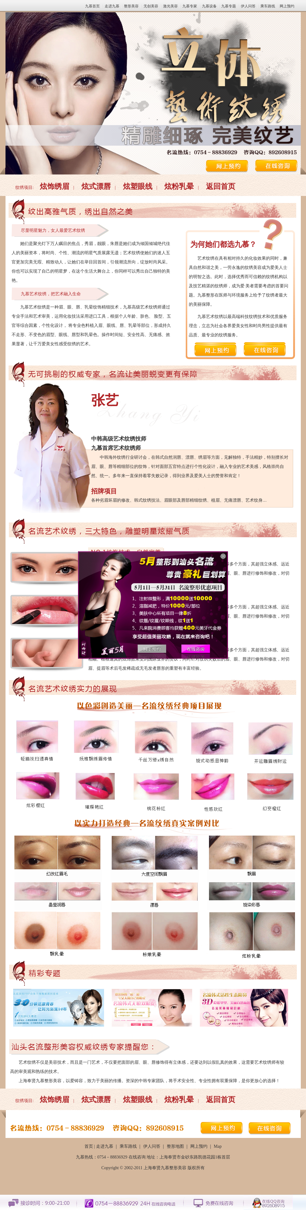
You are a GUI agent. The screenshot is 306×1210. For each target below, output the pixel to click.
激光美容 (170, 6)
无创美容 (151, 6)
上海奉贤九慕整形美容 (165, 1168)
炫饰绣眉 (54, 186)
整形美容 (131, 6)
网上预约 (287, 6)
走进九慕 (112, 6)
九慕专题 (228, 6)
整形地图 (175, 1146)
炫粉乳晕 (179, 186)
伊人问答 (248, 6)
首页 (88, 1146)
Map (218, 1146)
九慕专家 (189, 6)
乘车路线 (267, 6)
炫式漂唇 (96, 186)
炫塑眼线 (137, 186)
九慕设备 (209, 6)
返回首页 (220, 186)
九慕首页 (92, 6)
